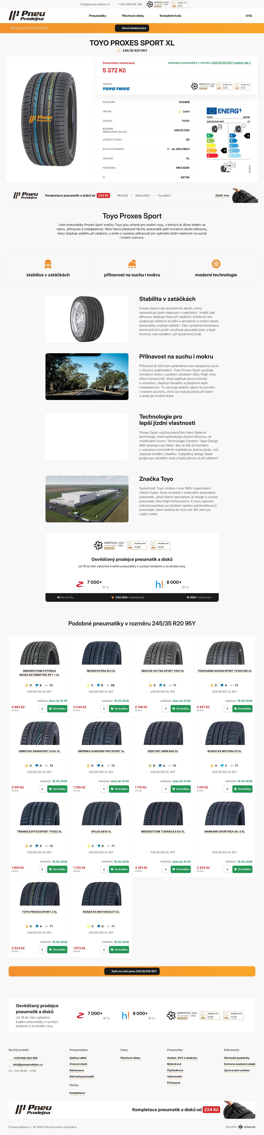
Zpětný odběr (78, 1057)
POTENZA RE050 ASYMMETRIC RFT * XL (39, 672)
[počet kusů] (42, 708)
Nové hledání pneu (132, 28)
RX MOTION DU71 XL (101, 911)
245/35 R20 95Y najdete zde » (231, 62)
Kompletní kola (171, 16)
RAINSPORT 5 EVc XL (39, 750)
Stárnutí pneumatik (81, 1075)
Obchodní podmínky (236, 1057)
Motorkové (173, 1063)
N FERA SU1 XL (101, 670)
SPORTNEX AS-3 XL (224, 831)
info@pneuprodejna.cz (95, 4)
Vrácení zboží (78, 1063)
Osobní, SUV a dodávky (181, 1057)
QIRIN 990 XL (163, 750)
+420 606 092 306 (25, 1057)
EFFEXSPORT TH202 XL (39, 831)
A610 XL (101, 831)
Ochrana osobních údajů (239, 1063)
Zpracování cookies (236, 1069)
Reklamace (76, 1069)
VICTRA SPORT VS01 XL (163, 670)
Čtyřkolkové (174, 1069)
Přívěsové (173, 1082)
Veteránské (174, 1075)
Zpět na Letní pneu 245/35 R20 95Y (132, 970)
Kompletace (77, 1092)
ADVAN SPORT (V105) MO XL (224, 670)
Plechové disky (133, 16)
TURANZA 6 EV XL (163, 831)
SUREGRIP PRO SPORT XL (101, 750)
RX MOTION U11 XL (224, 750)
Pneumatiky (96, 16)
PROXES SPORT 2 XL (39, 911)
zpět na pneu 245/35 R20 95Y (27, 28)
